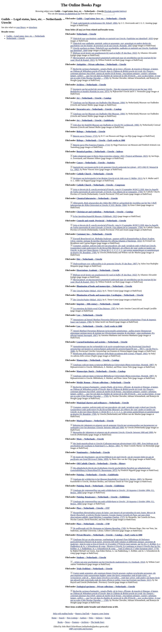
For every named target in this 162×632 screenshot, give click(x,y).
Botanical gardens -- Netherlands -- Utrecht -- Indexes (100, 151)
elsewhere (33, 27)
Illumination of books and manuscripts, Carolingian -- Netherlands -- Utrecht (110, 295)
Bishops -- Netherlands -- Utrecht (91, 131)
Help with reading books (63, 613)
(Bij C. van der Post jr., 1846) (114, 348)
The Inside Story (97, 622)
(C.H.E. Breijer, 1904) (113, 204)
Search (62, 618)
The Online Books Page (81, 5)
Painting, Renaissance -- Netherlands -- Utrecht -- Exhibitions (103, 497)
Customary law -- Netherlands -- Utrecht (94, 234)
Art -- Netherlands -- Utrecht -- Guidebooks (95, 120)
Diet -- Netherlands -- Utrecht (89, 259)
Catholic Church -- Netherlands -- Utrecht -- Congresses (101, 185)
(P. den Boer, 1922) (105, 53)
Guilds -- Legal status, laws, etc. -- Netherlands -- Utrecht (101, 18)
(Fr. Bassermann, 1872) (110, 469)
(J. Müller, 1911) (107, 178)
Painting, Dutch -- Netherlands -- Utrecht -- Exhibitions (100, 486)
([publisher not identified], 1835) (113, 38)
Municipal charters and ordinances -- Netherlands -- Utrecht (103, 403)
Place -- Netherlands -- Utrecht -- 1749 (93, 524)
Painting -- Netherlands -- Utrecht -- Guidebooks (97, 475)
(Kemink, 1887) (113, 365)
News (67, 622)
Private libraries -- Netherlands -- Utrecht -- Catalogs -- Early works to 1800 (109, 535)
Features (75, 622)
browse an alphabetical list (69, 14)
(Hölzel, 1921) (87, 291)
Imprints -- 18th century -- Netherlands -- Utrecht (98, 304)
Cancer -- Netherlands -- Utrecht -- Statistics (96, 163)
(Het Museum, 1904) (99, 103)
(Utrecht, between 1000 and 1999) (113, 426)
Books (60, 622)
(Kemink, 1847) (110, 44)
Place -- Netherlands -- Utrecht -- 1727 (93, 508)
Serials (107, 618)
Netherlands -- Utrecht (15, 38)
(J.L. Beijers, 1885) (107, 479)
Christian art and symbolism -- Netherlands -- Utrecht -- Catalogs (105, 212)
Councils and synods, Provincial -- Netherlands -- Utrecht (101, 221)
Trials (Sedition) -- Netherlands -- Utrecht (94, 569)
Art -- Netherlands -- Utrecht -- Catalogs (93, 98)
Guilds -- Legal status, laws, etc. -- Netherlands (25, 36)
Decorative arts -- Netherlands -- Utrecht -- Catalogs (99, 109)
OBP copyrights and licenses (80, 629)
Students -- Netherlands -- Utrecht (91, 557)
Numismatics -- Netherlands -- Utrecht (93, 452)
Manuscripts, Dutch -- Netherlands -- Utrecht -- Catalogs (101, 371)
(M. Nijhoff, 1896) (95, 23)
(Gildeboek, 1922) (95, 216)
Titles (91, 618)
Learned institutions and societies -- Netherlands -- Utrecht (102, 342)
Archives (85, 622)
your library (21, 27)
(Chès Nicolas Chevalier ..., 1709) (115, 73)
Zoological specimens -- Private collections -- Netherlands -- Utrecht (106, 587)
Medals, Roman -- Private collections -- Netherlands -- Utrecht (103, 382)
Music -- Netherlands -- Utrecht (90, 439)
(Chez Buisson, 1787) (94, 308)
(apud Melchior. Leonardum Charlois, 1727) (112, 515)
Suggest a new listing (100, 613)
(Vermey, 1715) (85, 136)
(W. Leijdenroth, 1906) (106, 125)
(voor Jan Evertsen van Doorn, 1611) (115, 576)
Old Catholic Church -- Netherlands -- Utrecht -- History (101, 463)
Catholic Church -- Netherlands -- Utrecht (95, 174)
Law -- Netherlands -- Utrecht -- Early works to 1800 (99, 326)
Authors (83, 618)
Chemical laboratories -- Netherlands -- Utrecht (97, 198)
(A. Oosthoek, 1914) (109, 562)
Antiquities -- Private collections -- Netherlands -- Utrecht (101, 64)
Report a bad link (82, 613)
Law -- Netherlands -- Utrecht (89, 315)
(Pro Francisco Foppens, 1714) (91, 145)
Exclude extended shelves (115, 11)
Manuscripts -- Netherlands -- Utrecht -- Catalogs (98, 360)
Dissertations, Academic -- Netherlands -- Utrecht (98, 270)
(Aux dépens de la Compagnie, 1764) (114, 190)
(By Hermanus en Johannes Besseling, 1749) (99, 528)
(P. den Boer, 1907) (105, 264)
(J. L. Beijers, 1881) (114, 444)
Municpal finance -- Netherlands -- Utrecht (95, 421)
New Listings (72, 618)
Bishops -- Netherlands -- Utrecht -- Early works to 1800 (101, 140)
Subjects (99, 618)
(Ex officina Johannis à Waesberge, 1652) (112, 240)
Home (54, 618)
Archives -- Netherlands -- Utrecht (91, 85)
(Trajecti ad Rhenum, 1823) (110, 156)
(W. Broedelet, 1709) (114, 249)
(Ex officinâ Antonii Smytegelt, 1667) (112, 333)
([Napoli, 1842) (110, 354)
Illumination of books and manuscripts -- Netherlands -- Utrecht (104, 286)
